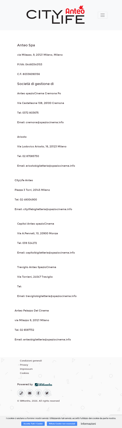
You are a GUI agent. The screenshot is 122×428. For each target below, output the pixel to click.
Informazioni (88, 423)
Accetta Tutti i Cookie (33, 424)
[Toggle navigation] (102, 15)
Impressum (26, 369)
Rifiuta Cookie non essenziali (62, 424)
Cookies (24, 373)
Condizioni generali (31, 360)
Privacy (24, 365)
